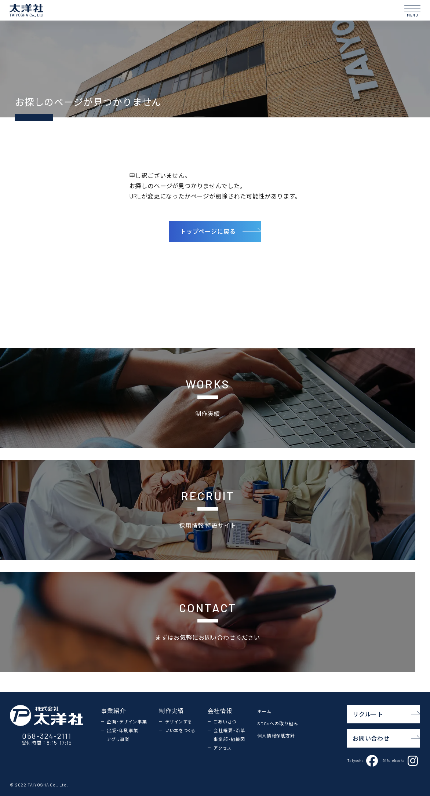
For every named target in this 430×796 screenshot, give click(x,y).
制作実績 (171, 710)
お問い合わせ (386, 738)
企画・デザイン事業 (127, 721)
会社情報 (220, 710)
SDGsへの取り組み (277, 723)
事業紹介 (113, 710)
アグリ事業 (118, 739)
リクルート (386, 714)
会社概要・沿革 (229, 730)
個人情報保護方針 (276, 735)
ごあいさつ (225, 721)
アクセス (223, 748)
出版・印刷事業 (122, 730)
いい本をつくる (180, 730)
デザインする (178, 721)
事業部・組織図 (229, 739)
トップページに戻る (220, 231)
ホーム (264, 711)
